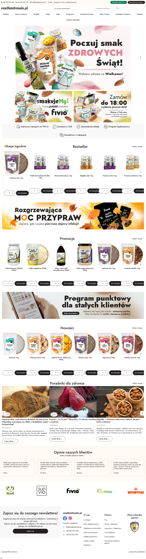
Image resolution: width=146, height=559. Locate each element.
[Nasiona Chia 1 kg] (109, 162)
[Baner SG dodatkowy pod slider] (43, 106)
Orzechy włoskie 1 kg (132, 268)
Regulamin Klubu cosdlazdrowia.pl (65, 2)
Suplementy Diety (86, 14)
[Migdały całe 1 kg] (86, 162)
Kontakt (50, 2)
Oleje (48, 14)
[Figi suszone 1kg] (108, 343)
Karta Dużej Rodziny (90, 532)
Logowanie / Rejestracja (113, 528)
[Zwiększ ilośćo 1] (13, 193)
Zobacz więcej (138, 147)
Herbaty (140, 14)
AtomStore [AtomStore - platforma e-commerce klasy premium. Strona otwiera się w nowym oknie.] (141, 552)
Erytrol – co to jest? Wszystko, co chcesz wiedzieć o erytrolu (73, 420)
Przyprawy (70, 14)
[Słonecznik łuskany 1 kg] (63, 162)
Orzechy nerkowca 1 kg (132, 176)
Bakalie (6, 14)
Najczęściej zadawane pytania (112, 542)
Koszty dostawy (110, 537)
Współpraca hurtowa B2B (92, 528)
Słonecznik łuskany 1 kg (63, 176)
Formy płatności (110, 532)
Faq (106, 520)
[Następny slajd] (140, 57)
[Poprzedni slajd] (5, 57)
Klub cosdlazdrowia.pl (91, 524)
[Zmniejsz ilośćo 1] (5, 193)
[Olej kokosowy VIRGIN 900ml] (14, 254)
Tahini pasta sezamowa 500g (85, 269)
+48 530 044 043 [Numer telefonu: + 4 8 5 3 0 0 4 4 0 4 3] (7, 2)
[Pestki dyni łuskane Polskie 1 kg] (40, 162)
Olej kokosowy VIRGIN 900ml (14, 269)
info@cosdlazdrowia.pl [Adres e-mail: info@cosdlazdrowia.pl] (38, 2)
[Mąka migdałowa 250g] (37, 254)
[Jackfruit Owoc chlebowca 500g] (61, 343)
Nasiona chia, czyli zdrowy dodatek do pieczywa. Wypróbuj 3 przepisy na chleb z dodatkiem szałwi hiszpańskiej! (25, 422)
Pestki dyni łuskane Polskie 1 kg (40, 177)
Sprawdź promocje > (136, 2)
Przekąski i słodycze (123, 14)
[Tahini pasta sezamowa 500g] (84, 254)
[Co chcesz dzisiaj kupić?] (86, 8)
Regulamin (87, 545)
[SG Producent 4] (10, 491)
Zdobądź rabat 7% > (118, 2)
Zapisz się (30, 531)
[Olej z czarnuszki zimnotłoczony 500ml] (61, 254)
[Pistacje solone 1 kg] (37, 343)
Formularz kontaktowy (70, 523)
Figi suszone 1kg (108, 357)
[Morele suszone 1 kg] (132, 343)
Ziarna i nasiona (21, 14)
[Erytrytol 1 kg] (14, 343)
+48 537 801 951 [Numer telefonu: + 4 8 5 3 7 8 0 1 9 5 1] (22, 2)
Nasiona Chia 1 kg (109, 176)
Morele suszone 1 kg (132, 357)
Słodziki (36, 14)
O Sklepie (87, 520)
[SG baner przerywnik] (73, 216)
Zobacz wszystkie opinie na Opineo (72, 455)
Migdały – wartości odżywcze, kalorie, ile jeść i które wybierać (118, 420)
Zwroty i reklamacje (111, 524)
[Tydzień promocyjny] (73, 58)
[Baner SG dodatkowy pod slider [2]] (102, 106)
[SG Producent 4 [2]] (41, 491)
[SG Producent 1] (73, 491)
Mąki (58, 14)
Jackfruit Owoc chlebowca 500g (61, 358)
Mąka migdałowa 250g (37, 268)
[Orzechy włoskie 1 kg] (132, 254)
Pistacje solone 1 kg (37, 357)
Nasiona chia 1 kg (16, 178)
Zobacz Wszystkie (73, 20)
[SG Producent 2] (136, 491)
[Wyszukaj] (117, 8)
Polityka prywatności (90, 537)
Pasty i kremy (104, 14)
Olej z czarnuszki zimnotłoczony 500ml (61, 269)
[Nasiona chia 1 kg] (16, 163)
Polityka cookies (89, 541)
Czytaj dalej (9, 441)
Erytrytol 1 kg (14, 357)
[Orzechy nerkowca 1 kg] (133, 162)
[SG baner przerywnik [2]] (73, 305)
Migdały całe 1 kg (86, 176)
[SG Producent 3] (104, 491)
